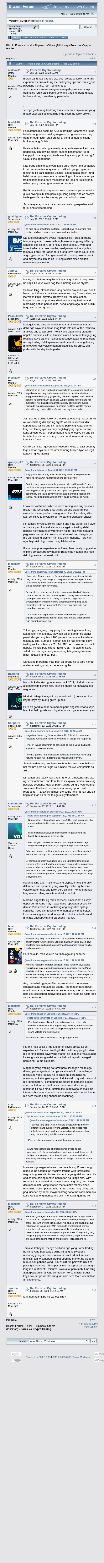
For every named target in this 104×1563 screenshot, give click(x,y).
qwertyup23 (15, 462)
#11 (94, 805)
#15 (94, 1205)
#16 (94, 1289)
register (49, 20)
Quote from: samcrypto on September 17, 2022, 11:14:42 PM (54, 934)
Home (16, 38)
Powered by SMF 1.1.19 (38, 1357)
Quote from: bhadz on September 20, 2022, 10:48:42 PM (52, 1014)
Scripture (14, 723)
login (39, 20)
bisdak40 (14, 122)
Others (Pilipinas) (57, 45)
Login (43, 38)
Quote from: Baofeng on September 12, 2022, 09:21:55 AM (53, 731)
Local (29, 45)
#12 (94, 927)
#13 (94, 1007)
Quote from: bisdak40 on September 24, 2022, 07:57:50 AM (53, 1112)
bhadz (12, 926)
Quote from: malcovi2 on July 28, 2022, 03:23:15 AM (50, 225)
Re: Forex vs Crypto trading (48, 122)
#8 (94, 565)
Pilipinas (40, 45)
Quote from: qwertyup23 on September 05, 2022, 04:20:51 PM (55, 572)
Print (92, 58)
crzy (11, 1104)
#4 (94, 272)
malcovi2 (14, 70)
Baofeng (13, 673)
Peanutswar (15, 316)
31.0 (19, 31)
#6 (94, 379)
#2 (94, 124)
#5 (94, 318)
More (63, 38)
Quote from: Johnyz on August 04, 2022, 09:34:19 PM (51, 470)
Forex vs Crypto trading (45, 70)
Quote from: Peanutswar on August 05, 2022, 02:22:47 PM (53, 386)
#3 (94, 218)
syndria (13, 1288)
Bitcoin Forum (14, 45)
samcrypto (15, 803)
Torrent (12, 33)
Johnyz (12, 270)
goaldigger (15, 216)
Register (53, 38)
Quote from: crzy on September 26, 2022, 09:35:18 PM (51, 1212)
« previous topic (72, 54)
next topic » (90, 54)
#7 (94, 463)
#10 (94, 724)
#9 (94, 675)
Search (34, 38)
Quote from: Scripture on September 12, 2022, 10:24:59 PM (53, 812)
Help (25, 38)
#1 (94, 71)
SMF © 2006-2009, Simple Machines (71, 1357)
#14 (94, 1106)
